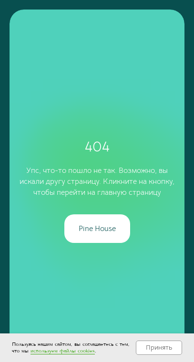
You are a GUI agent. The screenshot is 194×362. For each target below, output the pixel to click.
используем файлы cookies (63, 351)
